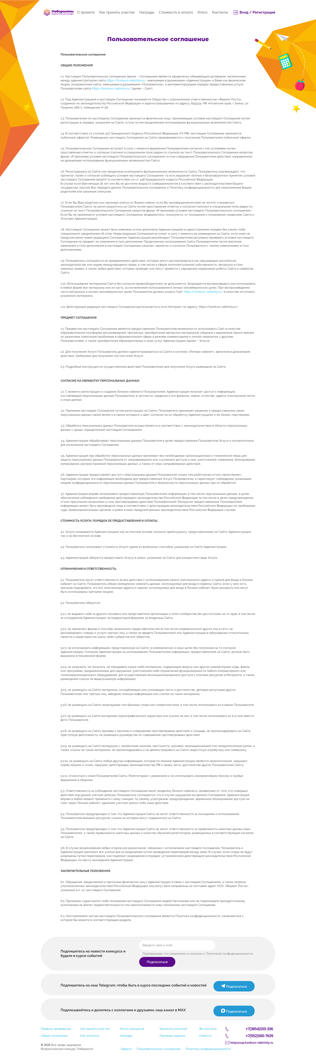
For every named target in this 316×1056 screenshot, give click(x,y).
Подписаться (157, 962)
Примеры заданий (172, 1035)
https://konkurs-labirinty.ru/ (126, 80)
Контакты (220, 12)
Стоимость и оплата (176, 12)
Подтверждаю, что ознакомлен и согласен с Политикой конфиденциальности (197, 953)
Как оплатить (89, 1035)
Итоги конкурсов (132, 1028)
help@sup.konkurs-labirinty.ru (251, 1042)
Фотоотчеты (208, 1028)
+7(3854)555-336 (259, 1029)
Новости (205, 1035)
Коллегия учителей (173, 1028)
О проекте (86, 12)
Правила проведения (56, 1028)
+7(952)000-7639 (259, 1036)
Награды (146, 12)
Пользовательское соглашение (159, 1049)
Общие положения (54, 1035)
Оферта (126, 1049)
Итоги (202, 12)
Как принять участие (117, 12)
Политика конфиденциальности (208, 1049)
